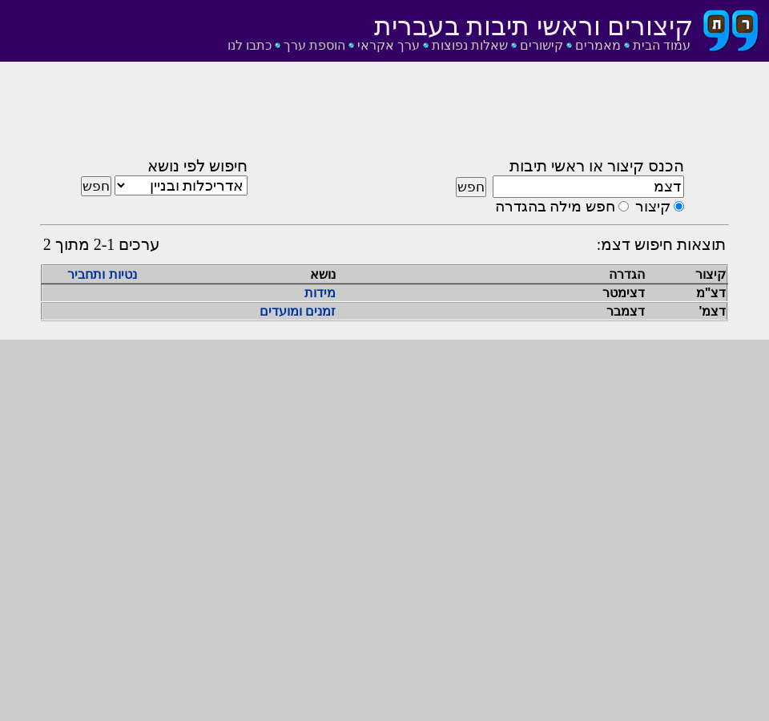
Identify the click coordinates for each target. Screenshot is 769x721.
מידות (320, 293)
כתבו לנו (249, 45)
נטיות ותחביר (101, 274)
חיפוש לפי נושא (197, 166)
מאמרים (598, 45)
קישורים (541, 45)
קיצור (652, 206)
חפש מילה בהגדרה (555, 206)
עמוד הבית (661, 45)
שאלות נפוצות (470, 45)
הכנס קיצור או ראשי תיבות (596, 166)
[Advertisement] (384, 115)
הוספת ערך (314, 45)
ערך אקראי (388, 45)
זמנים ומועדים (298, 311)
